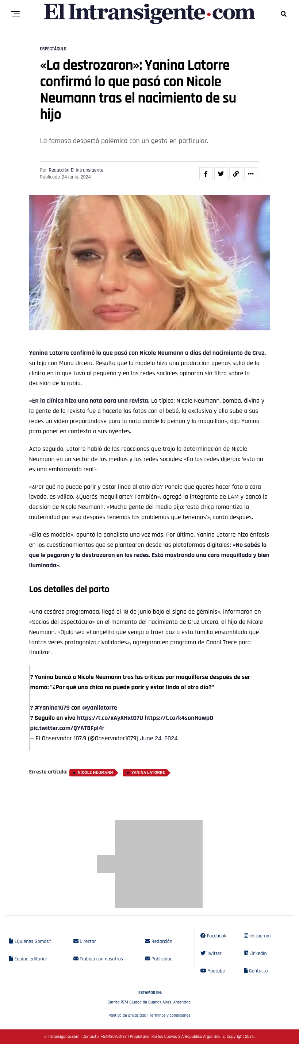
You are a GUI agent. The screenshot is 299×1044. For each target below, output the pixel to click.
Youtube (212, 971)
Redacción (158, 941)
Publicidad (158, 959)
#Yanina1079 (52, 707)
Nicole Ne (151, 353)
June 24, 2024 (158, 738)
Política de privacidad (127, 1015)
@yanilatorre (99, 707)
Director (84, 941)
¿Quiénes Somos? (30, 941)
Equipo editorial (28, 959)
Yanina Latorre (49, 353)
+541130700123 (114, 1036)
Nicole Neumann (95, 772)
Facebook (213, 936)
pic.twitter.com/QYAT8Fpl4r (67, 728)
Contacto (256, 971)
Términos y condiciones (169, 1015)
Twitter (210, 953)
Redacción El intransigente (76, 170)
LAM (233, 496)
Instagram (257, 936)
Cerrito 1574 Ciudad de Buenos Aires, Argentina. (149, 996)
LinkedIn (255, 953)
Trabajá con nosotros (98, 959)
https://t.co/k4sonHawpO (179, 718)
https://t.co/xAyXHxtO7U (110, 718)
